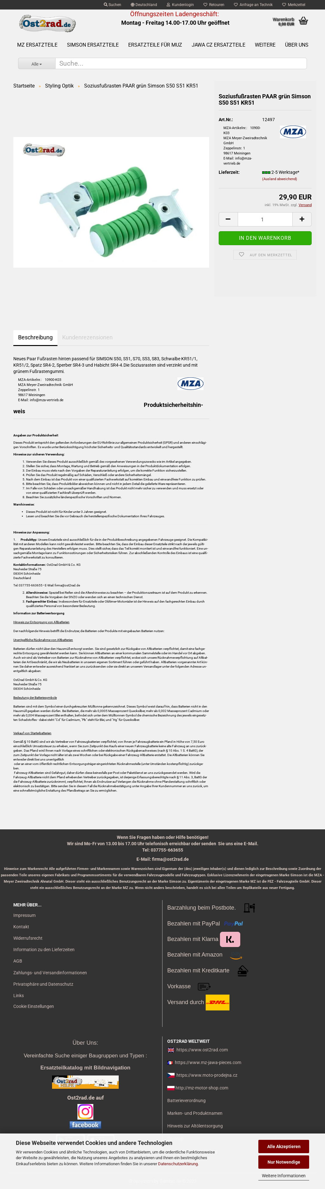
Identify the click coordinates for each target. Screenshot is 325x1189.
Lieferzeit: (229, 172)
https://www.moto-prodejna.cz (206, 1075)
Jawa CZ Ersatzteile (218, 45)
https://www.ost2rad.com (202, 1049)
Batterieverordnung (186, 1100)
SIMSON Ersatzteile (93, 45)
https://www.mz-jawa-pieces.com (208, 1062)
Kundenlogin (180, 5)
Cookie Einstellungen (33, 1006)
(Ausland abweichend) (279, 179)
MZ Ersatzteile (37, 45)
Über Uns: (85, 1043)
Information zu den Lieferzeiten (44, 949)
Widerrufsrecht (28, 938)
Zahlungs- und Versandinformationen (50, 972)
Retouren (213, 5)
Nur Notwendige (284, 1162)
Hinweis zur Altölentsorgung (195, 1125)
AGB (17, 961)
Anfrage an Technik (253, 5)
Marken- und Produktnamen (194, 1113)
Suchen (112, 5)
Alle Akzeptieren (284, 1146)
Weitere (265, 45)
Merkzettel (293, 5)
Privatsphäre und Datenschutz (43, 984)
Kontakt (21, 926)
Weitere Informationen (284, 1175)
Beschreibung (35, 337)
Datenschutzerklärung (178, 1163)
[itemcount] (265, 219)
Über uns (296, 45)
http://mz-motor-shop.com (202, 1087)
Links (18, 995)
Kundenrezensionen (87, 337)
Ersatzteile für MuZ (155, 45)
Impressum (24, 915)
